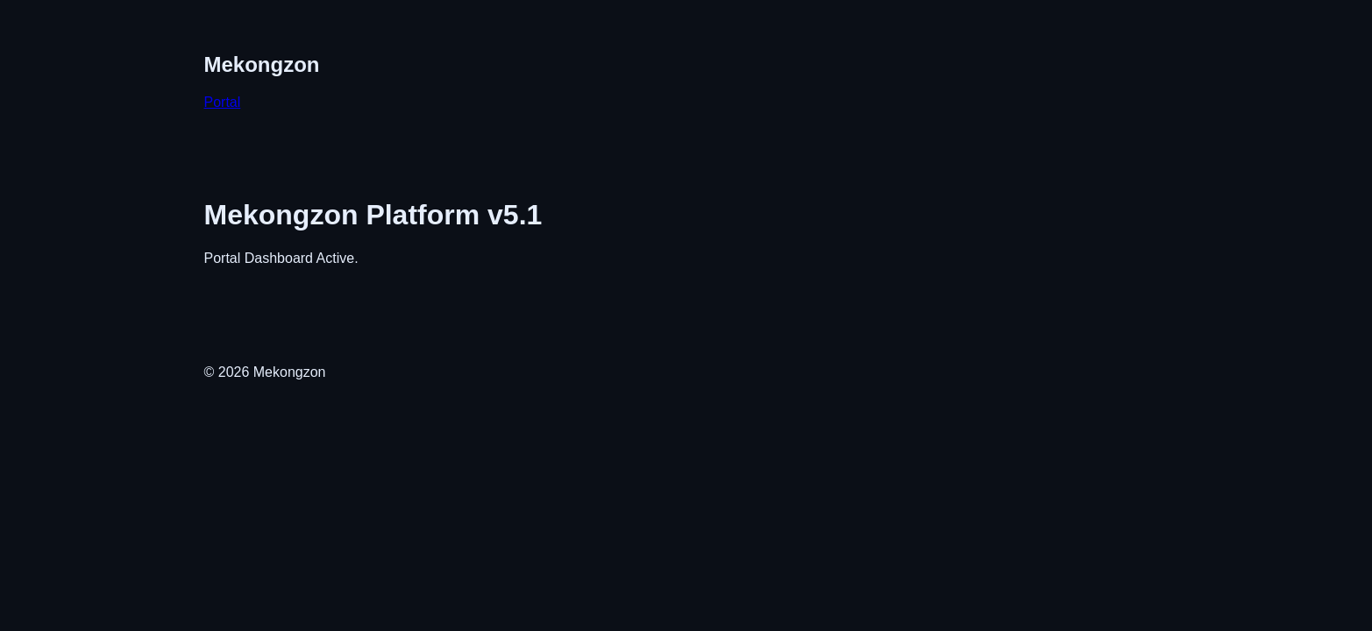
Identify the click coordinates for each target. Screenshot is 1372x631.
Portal (222, 102)
